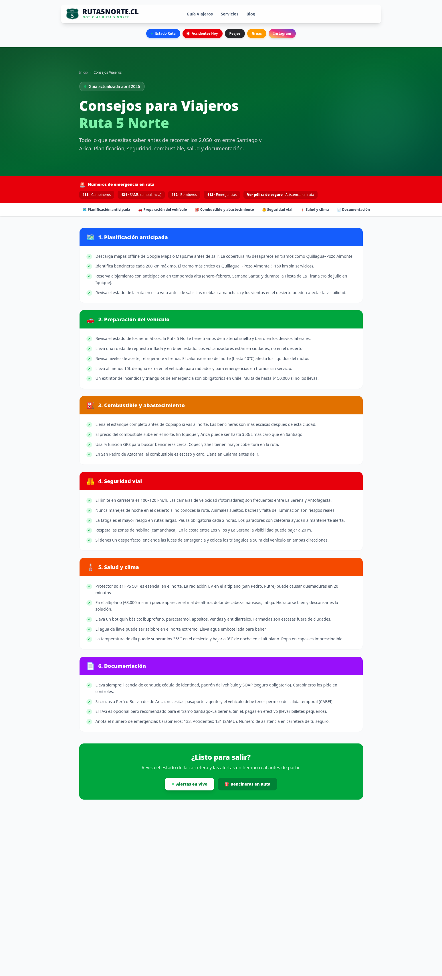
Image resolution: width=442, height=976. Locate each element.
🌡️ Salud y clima (314, 209)
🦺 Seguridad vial (277, 209)
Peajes (235, 33)
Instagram (282, 33)
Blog (251, 14)
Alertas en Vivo (189, 784)
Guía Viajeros (200, 14)
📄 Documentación (353, 209)
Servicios (230, 14)
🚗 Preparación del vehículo (162, 209)
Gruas (257, 33)
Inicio (83, 72)
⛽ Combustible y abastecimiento (224, 209)
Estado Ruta (163, 33)
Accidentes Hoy (202, 33)
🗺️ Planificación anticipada (106, 209)
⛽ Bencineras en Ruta (247, 784)
